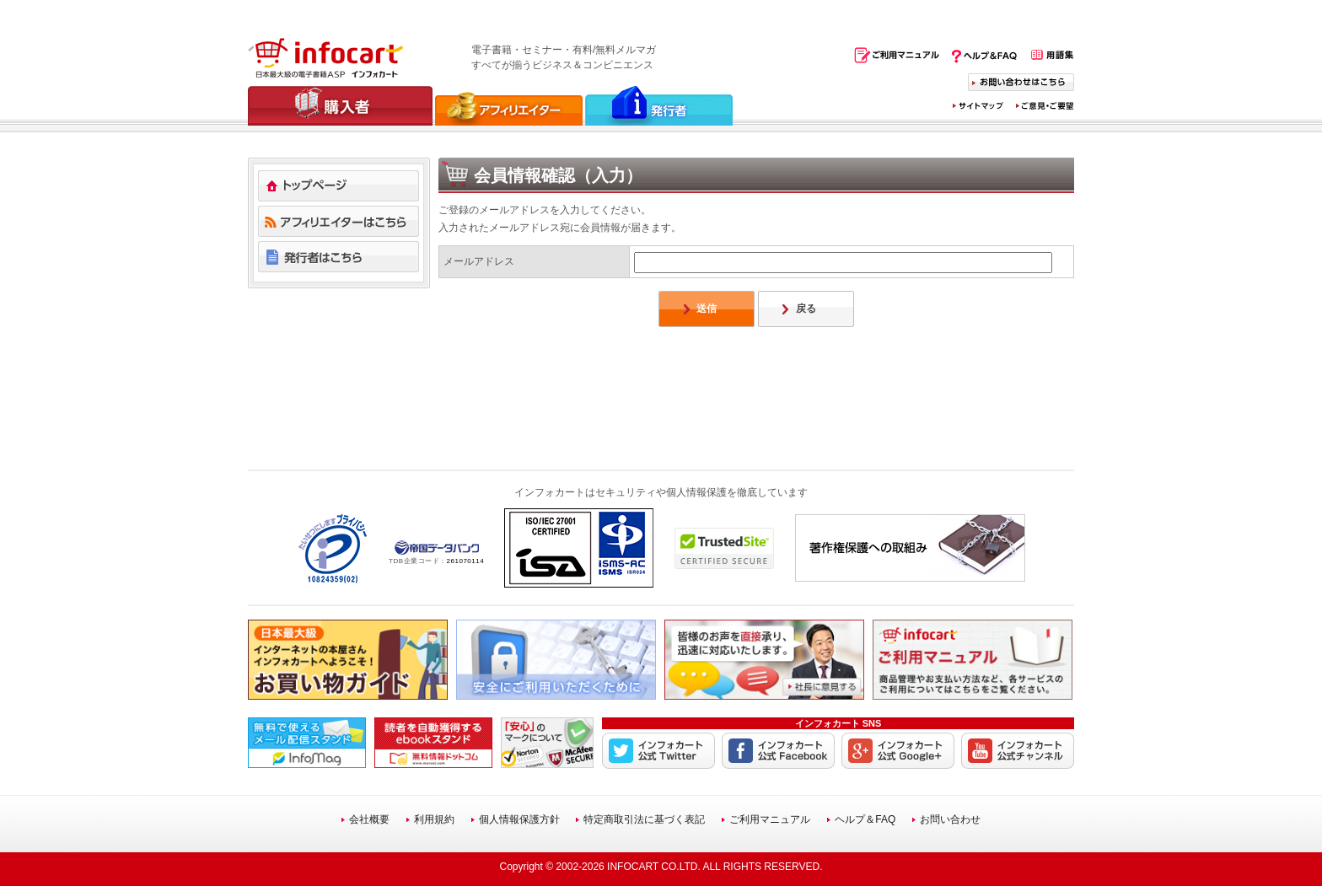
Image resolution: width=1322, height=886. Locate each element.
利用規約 (434, 819)
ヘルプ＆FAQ (865, 819)
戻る (806, 308)
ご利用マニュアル (769, 819)
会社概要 (369, 819)
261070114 (466, 561)
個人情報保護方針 (519, 819)
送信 (706, 308)
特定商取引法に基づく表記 (644, 819)
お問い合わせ (950, 819)
